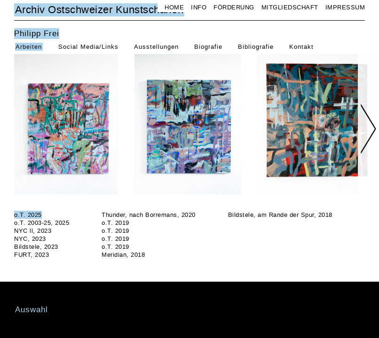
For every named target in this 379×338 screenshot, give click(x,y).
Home (174, 7)
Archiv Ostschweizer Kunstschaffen (99, 9)
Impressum (345, 7)
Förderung (233, 7)
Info (198, 7)
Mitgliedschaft (289, 7)
